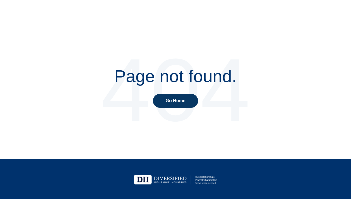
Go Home (175, 100)
